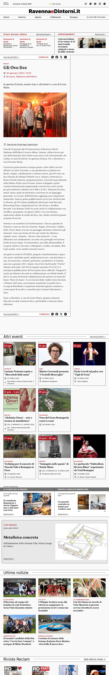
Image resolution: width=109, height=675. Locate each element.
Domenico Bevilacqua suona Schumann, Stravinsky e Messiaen (10, 45)
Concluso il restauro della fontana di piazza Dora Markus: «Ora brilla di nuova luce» (54, 641)
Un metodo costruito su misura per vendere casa (64, 505)
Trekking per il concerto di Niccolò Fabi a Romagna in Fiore (19, 467)
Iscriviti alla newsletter (96, 17)
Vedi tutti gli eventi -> (43, 34)
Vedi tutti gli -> (11, 57)
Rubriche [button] (22, 17)
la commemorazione (81, 600)
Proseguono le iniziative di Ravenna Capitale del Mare (27, 45)
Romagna (74, 17)
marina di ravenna (45, 636)
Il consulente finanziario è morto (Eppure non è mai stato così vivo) (11, 505)
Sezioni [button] (6, 17)
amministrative (9, 636)
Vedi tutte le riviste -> (95, 659)
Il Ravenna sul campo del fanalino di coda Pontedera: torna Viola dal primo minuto (17, 605)
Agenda (38, 17)
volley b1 (42, 600)
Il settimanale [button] (55, 17)
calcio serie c (8, 600)
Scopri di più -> (100, 34)
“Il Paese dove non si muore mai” (43, 44)
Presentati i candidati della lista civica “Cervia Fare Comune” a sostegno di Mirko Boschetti (18, 641)
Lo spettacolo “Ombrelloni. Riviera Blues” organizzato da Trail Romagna (89, 467)
